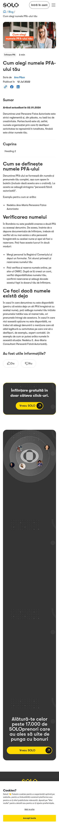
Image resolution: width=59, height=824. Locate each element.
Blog (11, 11)
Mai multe (29, 809)
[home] (11, 5)
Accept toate (29, 818)
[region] (29, 802)
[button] (53, 5)
